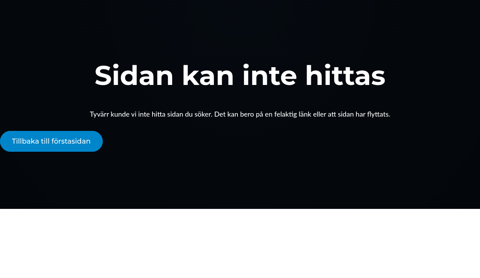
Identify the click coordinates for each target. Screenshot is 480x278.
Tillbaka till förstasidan (51, 141)
